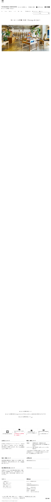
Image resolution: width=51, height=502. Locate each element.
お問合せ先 (29, 457)
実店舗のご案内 (31, 7)
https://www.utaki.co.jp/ (35, 491)
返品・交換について (6, 457)
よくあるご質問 (5, 496)
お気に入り (4, 13)
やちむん (8, 11)
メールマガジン (16, 497)
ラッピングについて (7, 487)
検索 (49, 14)
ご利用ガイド (33, 453)
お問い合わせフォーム (31, 460)
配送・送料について (31, 440)
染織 (27, 11)
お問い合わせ (39, 7)
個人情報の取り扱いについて (8, 467)
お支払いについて (6, 440)
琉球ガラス (15, 11)
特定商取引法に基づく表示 (31, 496)
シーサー (22, 11)
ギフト (3, 11)
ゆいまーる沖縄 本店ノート (25, 417)
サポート (4, 478)
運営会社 (29, 478)
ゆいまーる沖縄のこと (22, 7)
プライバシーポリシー (7, 497)
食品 (31, 11)
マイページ (10, 13)
